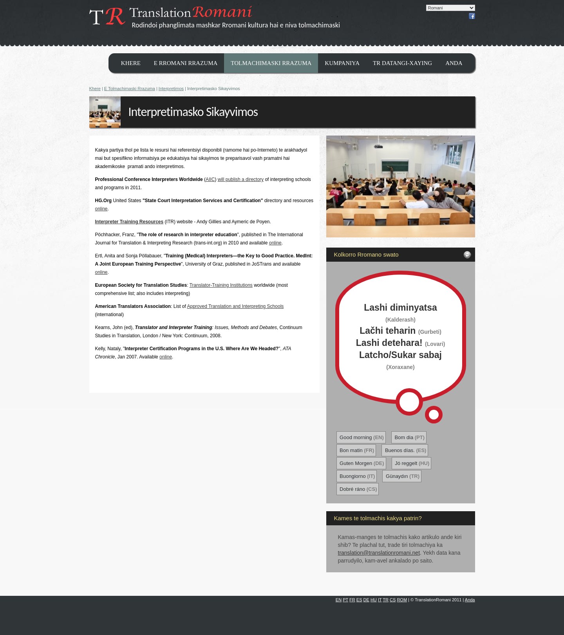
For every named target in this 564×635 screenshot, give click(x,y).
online (101, 209)
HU (374, 599)
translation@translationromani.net (379, 553)
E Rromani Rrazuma (186, 63)
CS (393, 599)
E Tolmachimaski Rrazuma (129, 88)
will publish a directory (241, 179)
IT (380, 599)
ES (359, 599)
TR (386, 599)
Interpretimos (171, 88)
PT (345, 599)
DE (366, 599)
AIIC (210, 179)
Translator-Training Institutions (221, 285)
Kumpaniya (342, 63)
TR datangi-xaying (402, 63)
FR (352, 599)
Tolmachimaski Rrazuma (271, 63)
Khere (131, 63)
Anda (453, 63)
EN (339, 599)
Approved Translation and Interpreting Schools (235, 306)
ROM (402, 599)
